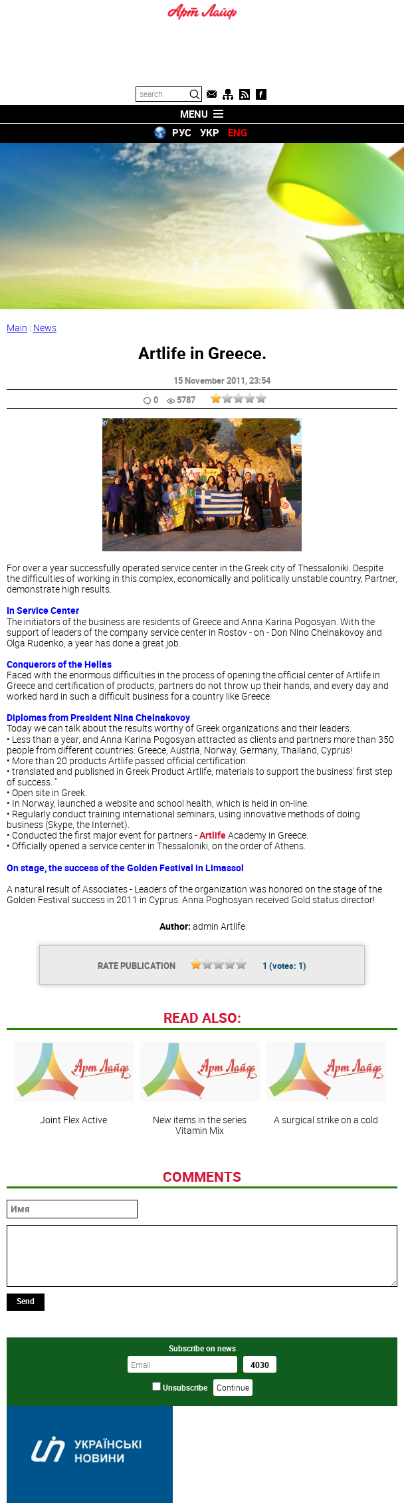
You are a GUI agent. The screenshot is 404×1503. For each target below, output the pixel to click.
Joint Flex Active (74, 1083)
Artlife (212, 835)
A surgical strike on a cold (326, 1083)
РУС (181, 132)
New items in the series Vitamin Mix (200, 1088)
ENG (237, 132)
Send (26, 1301)
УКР (209, 132)
